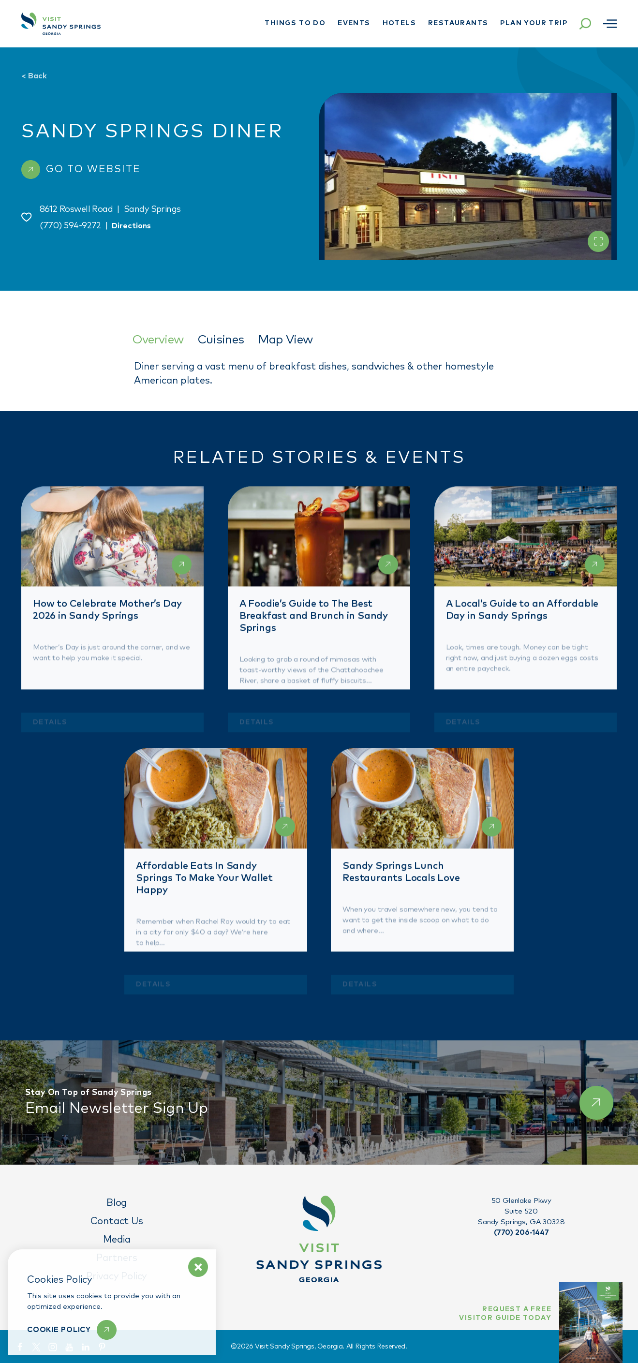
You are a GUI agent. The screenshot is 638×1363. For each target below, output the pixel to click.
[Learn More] (72, 1330)
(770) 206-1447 (521, 1232)
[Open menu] (610, 23)
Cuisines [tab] (220, 340)
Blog (116, 1203)
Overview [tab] (158, 340)
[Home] (61, 24)
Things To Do (295, 23)
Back (34, 76)
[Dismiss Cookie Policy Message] (198, 1267)
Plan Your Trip (533, 23)
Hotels (399, 23)
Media (117, 1239)
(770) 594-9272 (70, 226)
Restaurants (458, 23)
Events (354, 23)
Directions (131, 226)
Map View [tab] (285, 340)
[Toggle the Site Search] (585, 24)
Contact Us (116, 1221)
